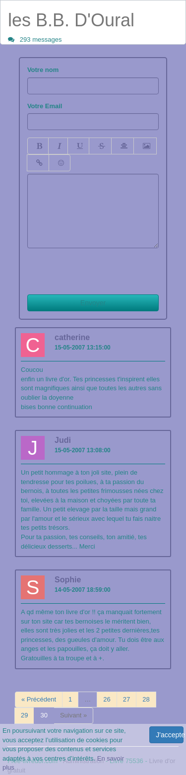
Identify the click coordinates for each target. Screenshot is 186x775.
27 (126, 699)
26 (106, 699)
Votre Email (44, 106)
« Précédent (38, 699)
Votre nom (43, 69)
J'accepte (170, 735)
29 (24, 715)
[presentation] (102, 267)
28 (145, 699)
